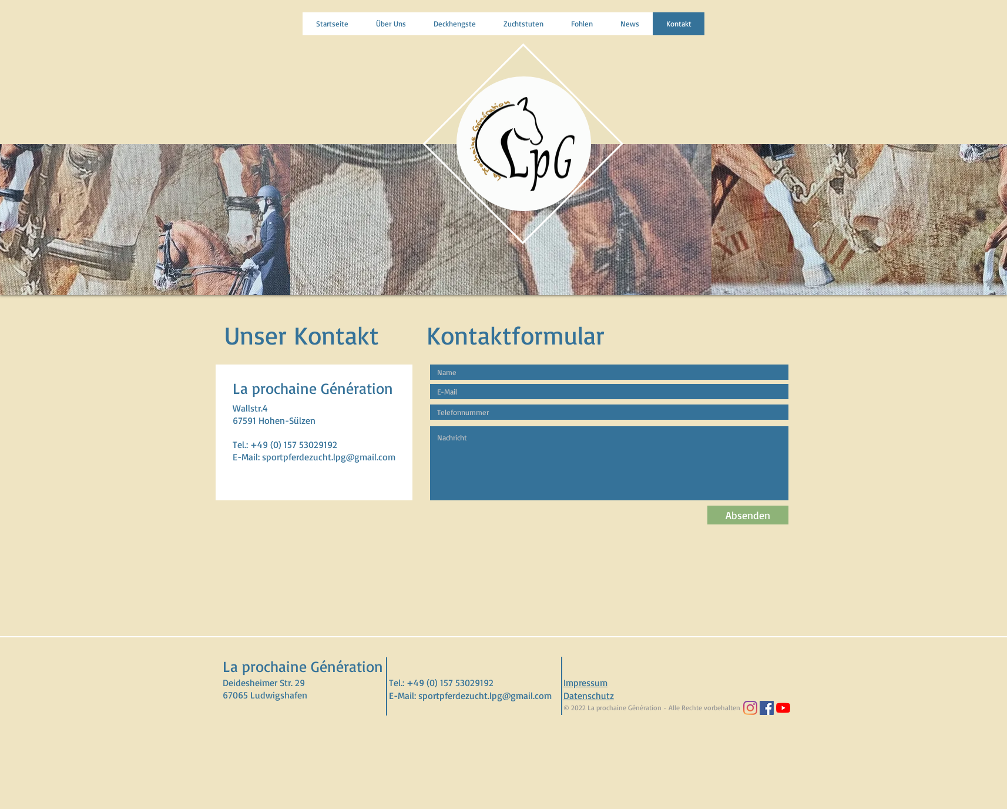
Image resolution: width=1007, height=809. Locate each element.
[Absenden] (747, 515)
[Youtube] (783, 708)
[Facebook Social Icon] (767, 708)
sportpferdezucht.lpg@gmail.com (328, 457)
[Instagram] (750, 708)
